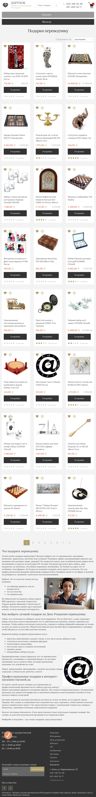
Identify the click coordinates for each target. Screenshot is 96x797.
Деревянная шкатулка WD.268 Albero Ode (46, 259)
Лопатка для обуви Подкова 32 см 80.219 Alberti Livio (78, 446)
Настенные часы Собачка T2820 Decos (48, 382)
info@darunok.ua (57, 779)
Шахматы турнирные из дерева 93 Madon (15, 506)
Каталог (47, 14)
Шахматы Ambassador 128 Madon (80, 197)
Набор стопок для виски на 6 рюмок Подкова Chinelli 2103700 (15, 199)
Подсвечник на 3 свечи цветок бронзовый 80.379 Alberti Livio (48, 137)
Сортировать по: (64, 39)
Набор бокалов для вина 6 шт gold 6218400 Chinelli (79, 261)
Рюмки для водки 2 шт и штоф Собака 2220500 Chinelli (15, 446)
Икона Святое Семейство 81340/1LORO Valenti (80, 382)
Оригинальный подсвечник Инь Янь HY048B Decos (78, 508)
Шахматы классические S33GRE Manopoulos (79, 74)
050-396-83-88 (72, 3)
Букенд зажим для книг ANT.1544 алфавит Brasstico (47, 446)
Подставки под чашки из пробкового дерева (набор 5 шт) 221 (15, 384)
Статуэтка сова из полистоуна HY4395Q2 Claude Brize (46, 76)
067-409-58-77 (74, 6)
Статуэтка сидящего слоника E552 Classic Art (79, 136)
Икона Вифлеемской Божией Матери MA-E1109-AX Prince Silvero (47, 199)
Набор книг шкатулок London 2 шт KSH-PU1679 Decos (16, 76)
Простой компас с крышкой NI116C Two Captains (46, 322)
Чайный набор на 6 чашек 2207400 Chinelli (79, 321)
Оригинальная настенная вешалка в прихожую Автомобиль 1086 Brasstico (15, 322)
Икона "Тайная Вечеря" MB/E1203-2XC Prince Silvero (47, 508)
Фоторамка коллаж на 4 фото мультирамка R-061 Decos (16, 261)
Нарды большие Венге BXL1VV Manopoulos (14, 136)
